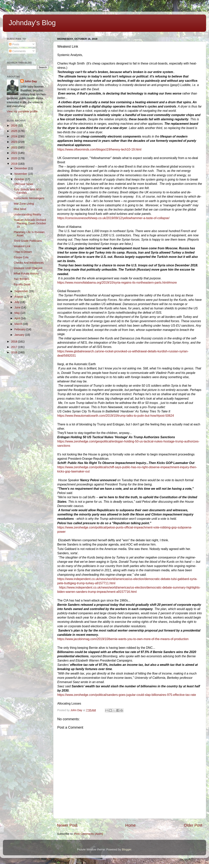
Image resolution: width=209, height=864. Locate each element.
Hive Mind (20, 209)
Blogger (126, 849)
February (21, 329)
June (18, 307)
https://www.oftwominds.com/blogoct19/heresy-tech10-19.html (99, 149)
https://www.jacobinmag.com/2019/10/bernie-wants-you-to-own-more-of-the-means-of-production (122, 639)
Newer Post (67, 825)
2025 (14, 131)
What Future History (26, 273)
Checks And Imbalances (29, 262)
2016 (14, 352)
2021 (14, 152)
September (22, 291)
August (19, 296)
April (18, 318)
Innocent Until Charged (28, 268)
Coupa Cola (21, 257)
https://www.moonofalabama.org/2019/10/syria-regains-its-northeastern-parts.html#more (117, 282)
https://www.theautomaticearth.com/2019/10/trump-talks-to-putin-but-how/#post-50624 (115, 415)
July (17, 302)
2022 (14, 147)
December (21, 168)
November (21, 173)
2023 (14, 141)
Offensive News (23, 184)
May (18, 312)
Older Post (193, 825)
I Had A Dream (23, 251)
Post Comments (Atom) (88, 833)
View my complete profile (22, 111)
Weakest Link (22, 246)
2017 (14, 347)
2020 (14, 158)
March (19, 323)
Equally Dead (22, 284)
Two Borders (21, 279)
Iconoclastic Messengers (29, 198)
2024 (14, 136)
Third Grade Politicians (28, 240)
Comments (17, 51)
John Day (30, 81)
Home (130, 825)
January (20, 334)
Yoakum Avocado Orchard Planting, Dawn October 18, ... (30, 223)
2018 (14, 341)
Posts (14, 44)
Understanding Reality (27, 214)
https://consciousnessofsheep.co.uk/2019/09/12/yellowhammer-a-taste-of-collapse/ (113, 218)
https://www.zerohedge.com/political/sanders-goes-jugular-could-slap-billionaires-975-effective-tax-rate (126, 694)
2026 (14, 125)
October (20, 179)
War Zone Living (24, 203)
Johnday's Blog (32, 23)
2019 (14, 163)
